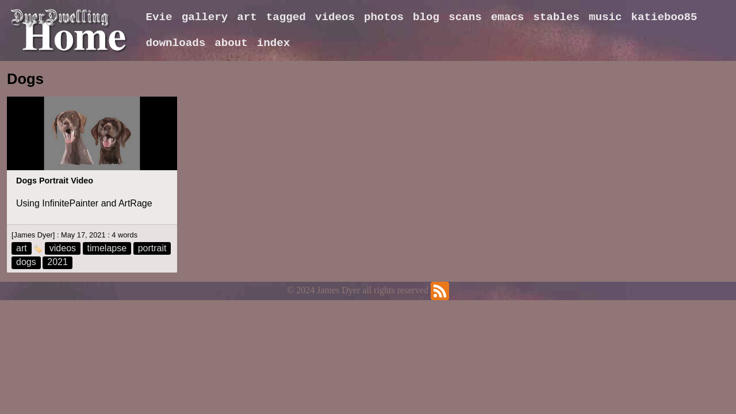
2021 (57, 262)
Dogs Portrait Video (54, 180)
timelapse (106, 248)
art (21, 248)
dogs (26, 262)
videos (62, 248)
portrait (152, 248)
